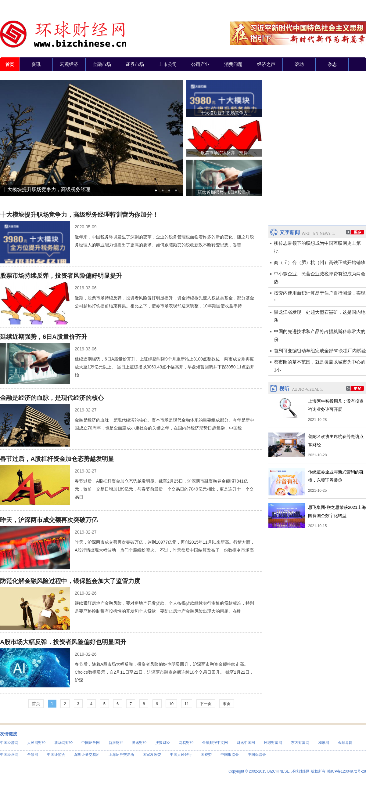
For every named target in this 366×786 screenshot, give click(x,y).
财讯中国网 (246, 743)
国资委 (206, 754)
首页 (9, 64)
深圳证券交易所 (87, 754)
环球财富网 (273, 743)
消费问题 (233, 64)
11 (187, 703)
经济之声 (266, 64)
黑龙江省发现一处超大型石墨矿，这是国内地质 (319, 316)
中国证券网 (90, 743)
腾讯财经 (139, 743)
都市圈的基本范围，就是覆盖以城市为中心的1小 (319, 365)
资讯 (36, 64)
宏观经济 (69, 64)
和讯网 (323, 743)
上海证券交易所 (121, 754)
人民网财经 (36, 743)
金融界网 (345, 743)
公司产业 (200, 64)
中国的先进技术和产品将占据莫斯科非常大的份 (319, 335)
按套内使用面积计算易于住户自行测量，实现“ (319, 296)
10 (171, 703)
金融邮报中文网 (215, 743)
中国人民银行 (181, 754)
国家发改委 (152, 754)
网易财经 (186, 743)
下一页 (206, 703)
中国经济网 (9, 743)
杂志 (332, 64)
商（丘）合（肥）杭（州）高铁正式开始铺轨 (319, 262)
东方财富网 (300, 743)
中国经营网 (9, 754)
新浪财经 (116, 743)
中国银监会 (230, 754)
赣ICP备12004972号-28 (346, 771)
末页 (227, 703)
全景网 (32, 754)
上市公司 (168, 64)
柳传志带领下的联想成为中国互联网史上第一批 (319, 247)
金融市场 (102, 64)
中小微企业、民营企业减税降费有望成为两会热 (319, 277)
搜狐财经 (162, 743)
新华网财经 (63, 743)
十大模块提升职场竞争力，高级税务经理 (46, 189)
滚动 (299, 64)
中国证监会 (56, 754)
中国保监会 (257, 754)
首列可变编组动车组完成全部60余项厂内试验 (320, 350)
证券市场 (135, 64)
